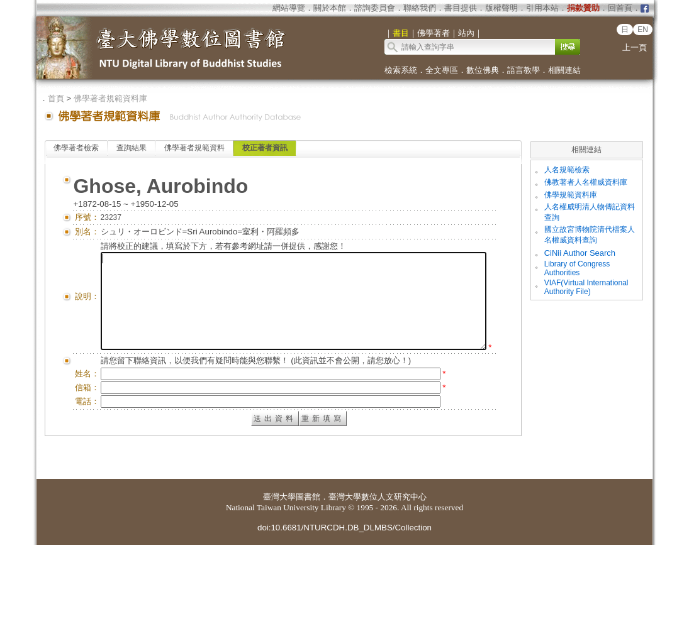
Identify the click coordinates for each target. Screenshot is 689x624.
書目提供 (460, 8)
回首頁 (620, 8)
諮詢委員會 (374, 8)
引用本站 (542, 8)
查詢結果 (131, 147)
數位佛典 (482, 70)
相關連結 (564, 70)
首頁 (56, 98)
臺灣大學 (279, 576)
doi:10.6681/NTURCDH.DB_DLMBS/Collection (344, 606)
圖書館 (308, 576)
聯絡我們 (419, 8)
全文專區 (441, 70)
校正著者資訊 (265, 147)
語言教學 (523, 70)
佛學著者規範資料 (194, 147)
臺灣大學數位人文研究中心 (377, 576)
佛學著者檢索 (76, 147)
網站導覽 (288, 8)
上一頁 (634, 47)
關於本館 (329, 8)
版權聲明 (501, 8)
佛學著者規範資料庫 (110, 98)
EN (642, 29)
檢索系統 (400, 70)
